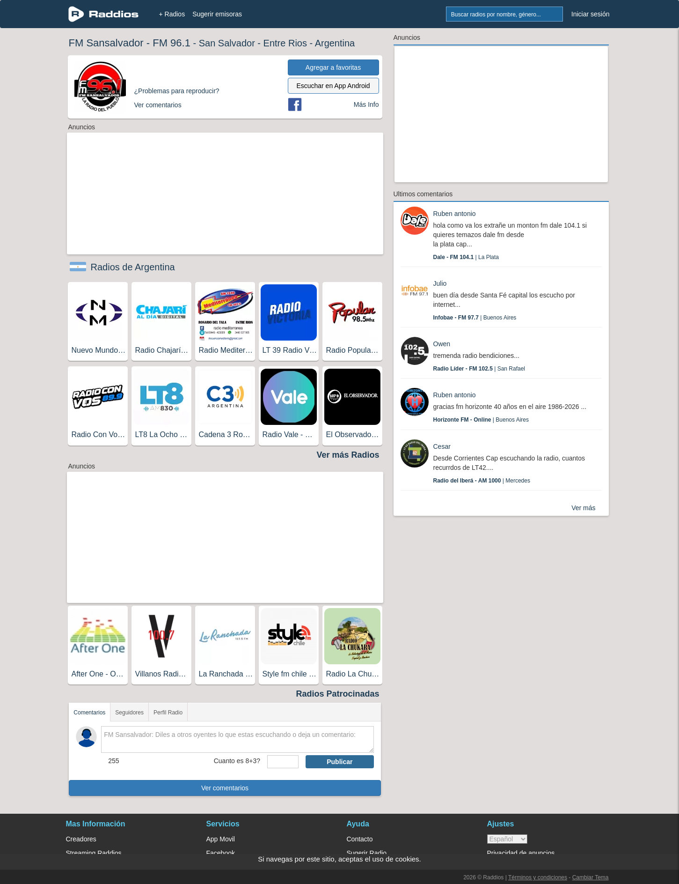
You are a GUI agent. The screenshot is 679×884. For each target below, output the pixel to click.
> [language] (507, 839)
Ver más (583, 508)
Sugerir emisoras (217, 14)
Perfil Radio (168, 712)
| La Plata (466, 257)
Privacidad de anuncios (521, 853)
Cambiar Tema (590, 877)
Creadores (81, 839)
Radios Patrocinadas (337, 693)
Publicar (339, 761)
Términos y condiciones (537, 877)
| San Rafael (479, 368)
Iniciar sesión (590, 14)
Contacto (360, 839)
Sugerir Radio (367, 853)
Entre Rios (285, 43)
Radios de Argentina (133, 267)
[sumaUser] (283, 761)
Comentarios (89, 712)
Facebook (220, 853)
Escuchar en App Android (333, 85)
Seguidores (129, 712)
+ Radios (172, 14)
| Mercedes (481, 480)
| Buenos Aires (475, 317)
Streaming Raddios (94, 853)
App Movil (220, 839)
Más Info (366, 104)
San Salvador (227, 43)
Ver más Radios (347, 455)
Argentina (335, 43)
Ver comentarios (224, 788)
